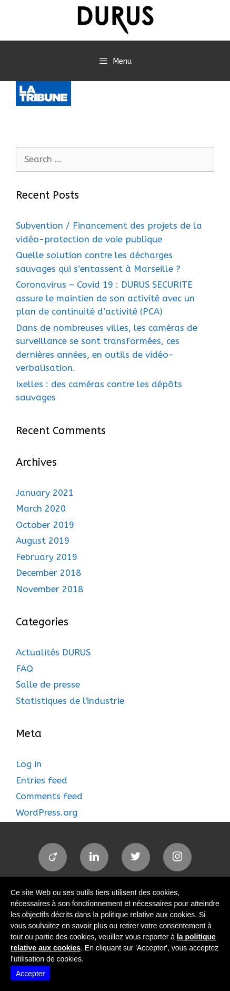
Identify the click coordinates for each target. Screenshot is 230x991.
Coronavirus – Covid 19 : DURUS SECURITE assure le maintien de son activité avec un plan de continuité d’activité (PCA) (105, 298)
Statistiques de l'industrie (70, 700)
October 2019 (45, 524)
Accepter (30, 973)
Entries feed (41, 780)
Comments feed (49, 796)
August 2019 (42, 540)
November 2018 (49, 589)
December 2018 (48, 572)
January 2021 (45, 492)
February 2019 (46, 557)
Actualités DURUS (53, 652)
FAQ (24, 668)
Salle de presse (48, 684)
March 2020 (41, 508)
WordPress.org (46, 812)
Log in (29, 764)
